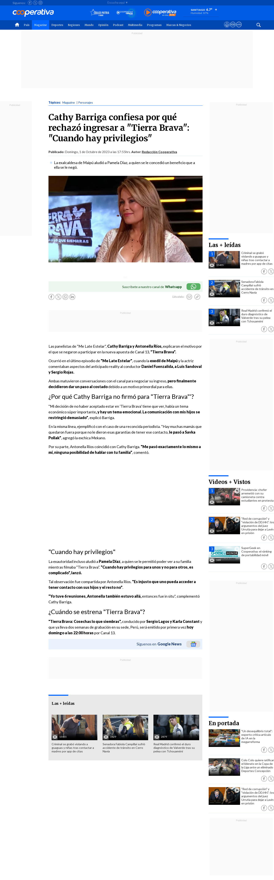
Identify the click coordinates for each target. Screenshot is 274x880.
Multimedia (135, 25)
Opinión (103, 25)
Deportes (57, 25)
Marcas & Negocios (178, 25)
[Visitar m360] (233, 28)
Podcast (118, 25)
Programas (154, 25)
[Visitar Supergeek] (239, 28)
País (27, 25)
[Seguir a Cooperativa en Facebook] (30, 2)
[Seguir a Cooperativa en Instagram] (40, 2)
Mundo (89, 25)
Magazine (40, 25)
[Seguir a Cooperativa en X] (35, 2)
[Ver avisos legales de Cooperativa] (227, 28)
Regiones (74, 25)
